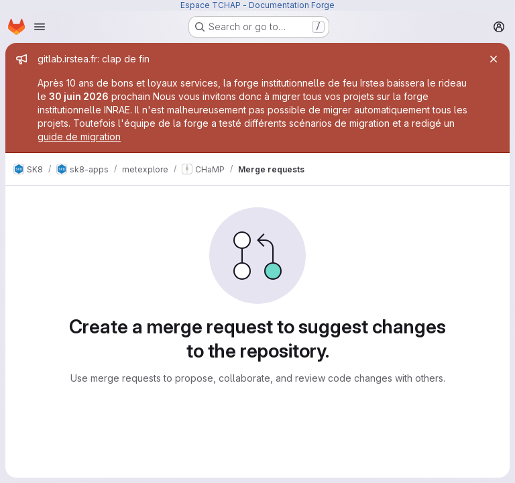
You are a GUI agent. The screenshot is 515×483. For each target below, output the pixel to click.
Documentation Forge (292, 5)
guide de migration (79, 136)
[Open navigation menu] (39, 27)
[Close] (493, 59)
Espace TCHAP (210, 5)
